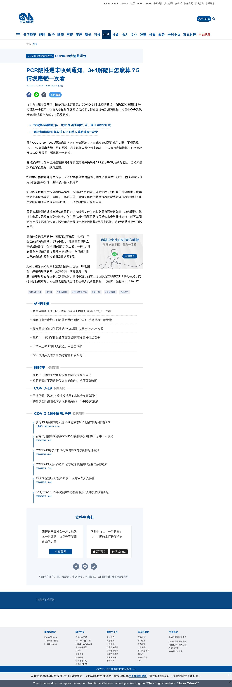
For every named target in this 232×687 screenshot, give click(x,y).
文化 (134, 34)
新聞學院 (79, 657)
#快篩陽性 (62, 292)
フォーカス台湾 (128, 3)
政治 (51, 34)
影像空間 (188, 3)
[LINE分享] (37, 94)
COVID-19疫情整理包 (52, 413)
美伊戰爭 (29, 34)
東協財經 (189, 34)
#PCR (49, 292)
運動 (143, 34)
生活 (106, 34)
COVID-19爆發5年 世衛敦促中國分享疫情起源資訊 (67, 450)
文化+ (78, 651)
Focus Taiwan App (84, 644)
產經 (79, 34)
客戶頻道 (199, 3)
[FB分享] (29, 94)
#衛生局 (96, 292)
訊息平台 (142, 647)
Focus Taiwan (111, 3)
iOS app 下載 (81, 637)
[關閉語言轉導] (229, 683)
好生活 (178, 3)
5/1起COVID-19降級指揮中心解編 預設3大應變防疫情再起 (72, 492)
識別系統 (110, 641)
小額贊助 (60, 551)
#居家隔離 (110, 292)
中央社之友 (143, 657)
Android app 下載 (83, 641)
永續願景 (210, 3)
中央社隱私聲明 (138, 676)
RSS (140, 661)
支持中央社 (204, 18)
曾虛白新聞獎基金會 (178, 637)
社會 (115, 34)
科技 (97, 34)
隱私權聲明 (111, 657)
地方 (125, 34)
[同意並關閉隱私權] (229, 675)
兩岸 (69, 34)
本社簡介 (110, 637)
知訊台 (141, 654)
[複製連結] (45, 94)
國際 (60, 34)
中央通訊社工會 (176, 651)
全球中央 (174, 34)
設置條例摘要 (112, 647)
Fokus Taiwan (144, 3)
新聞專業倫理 (112, 651)
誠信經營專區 (112, 654)
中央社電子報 (81, 661)
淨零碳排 (158, 3)
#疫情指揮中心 (79, 292)
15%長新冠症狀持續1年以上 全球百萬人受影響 (65, 478)
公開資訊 (110, 644)
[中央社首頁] (26, 18)
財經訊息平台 (143, 651)
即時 (42, 34)
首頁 (28, 44)
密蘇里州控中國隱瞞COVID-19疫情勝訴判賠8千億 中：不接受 (74, 436)
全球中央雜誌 (81, 647)
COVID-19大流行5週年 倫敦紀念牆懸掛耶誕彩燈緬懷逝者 (72, 464)
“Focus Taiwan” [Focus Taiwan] (187, 683)
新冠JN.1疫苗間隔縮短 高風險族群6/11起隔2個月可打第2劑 (73, 422)
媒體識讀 (168, 3)
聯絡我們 (110, 661)
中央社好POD (82, 664)
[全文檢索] (214, 19)
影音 (161, 34)
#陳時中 (125, 292)
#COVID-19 (35, 292)
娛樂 (152, 34)
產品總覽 (142, 637)
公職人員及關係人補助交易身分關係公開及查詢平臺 (178, 644)
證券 (88, 34)
